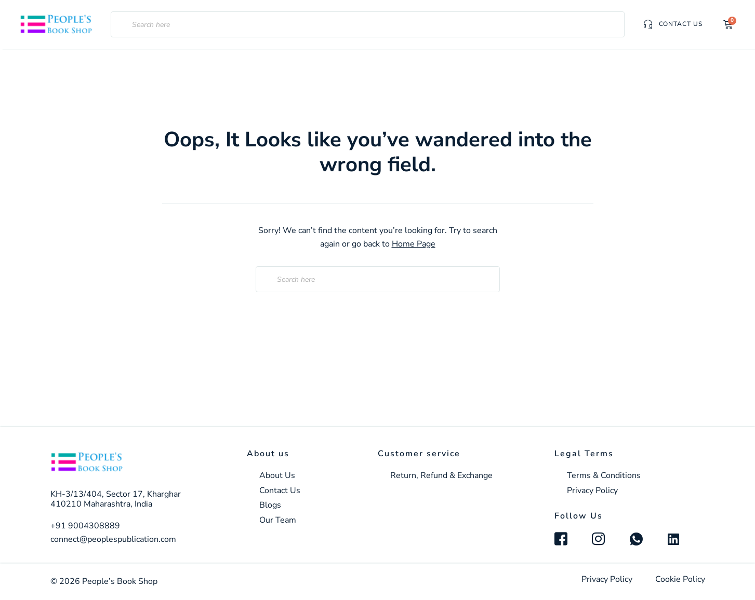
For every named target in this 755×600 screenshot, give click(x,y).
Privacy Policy (592, 490)
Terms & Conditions (604, 475)
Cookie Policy (680, 579)
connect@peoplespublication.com (113, 539)
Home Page (413, 244)
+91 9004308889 (85, 525)
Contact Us (279, 490)
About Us (277, 475)
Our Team (277, 520)
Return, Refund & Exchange (441, 475)
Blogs (270, 505)
